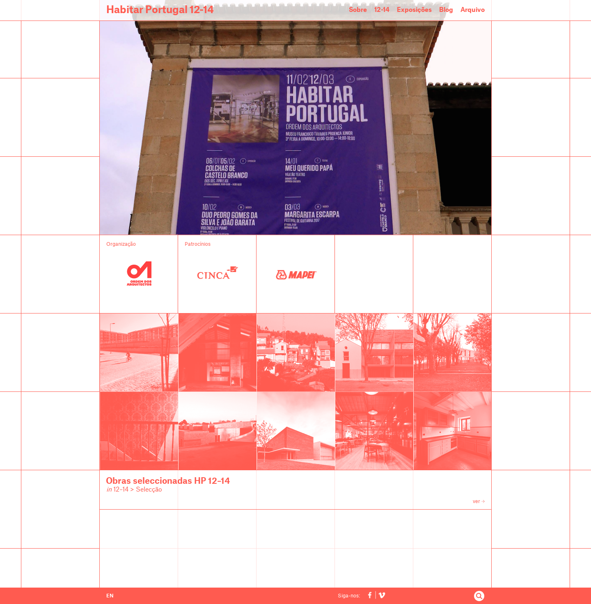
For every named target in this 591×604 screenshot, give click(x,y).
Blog (446, 10)
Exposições (414, 10)
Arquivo (472, 10)
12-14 (381, 10)
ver (479, 501)
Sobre (358, 10)
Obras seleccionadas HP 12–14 (168, 481)
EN (109, 595)
